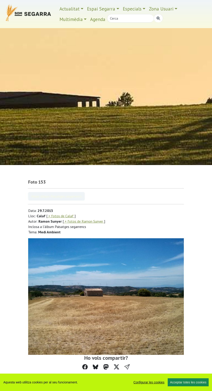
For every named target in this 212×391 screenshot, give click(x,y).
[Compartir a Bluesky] (95, 367)
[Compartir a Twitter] (116, 367)
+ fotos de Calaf (60, 216)
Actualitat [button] (69, 9)
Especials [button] (132, 9)
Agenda (97, 19)
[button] (127, 367)
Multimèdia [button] (71, 19)
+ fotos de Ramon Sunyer (84, 221)
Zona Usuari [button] (161, 9)
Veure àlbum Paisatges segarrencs (56, 196)
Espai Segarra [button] (101, 9)
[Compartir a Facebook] (85, 367)
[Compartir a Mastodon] (106, 367)
